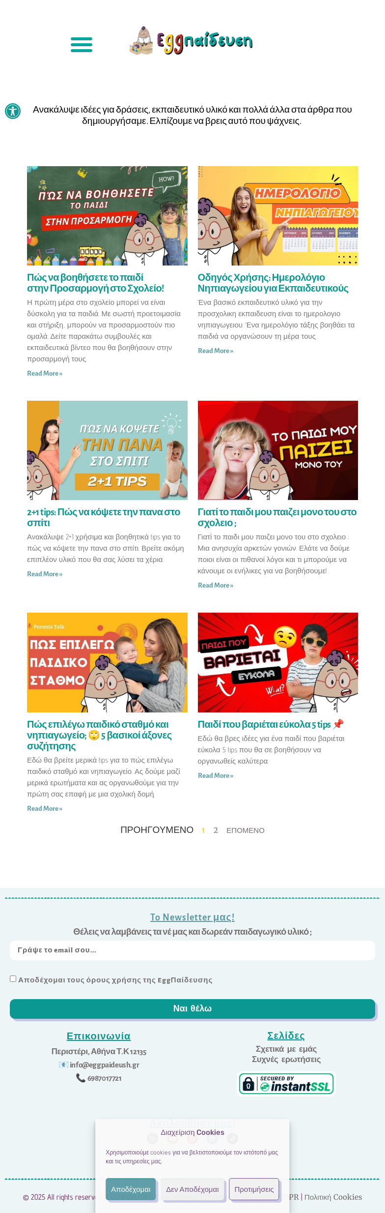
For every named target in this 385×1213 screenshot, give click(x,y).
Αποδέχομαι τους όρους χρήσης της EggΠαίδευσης (115, 979)
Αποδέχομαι (130, 1189)
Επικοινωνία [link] (99, 1036)
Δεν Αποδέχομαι (192, 1189)
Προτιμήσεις (254, 1189)
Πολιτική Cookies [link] (333, 1195)
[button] (81, 44)
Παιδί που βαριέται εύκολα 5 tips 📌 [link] (271, 725)
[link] (13, 111)
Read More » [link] (44, 373)
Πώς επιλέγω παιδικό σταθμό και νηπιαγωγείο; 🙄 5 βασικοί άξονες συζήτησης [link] (99, 735)
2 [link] (216, 830)
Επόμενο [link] (245, 830)
